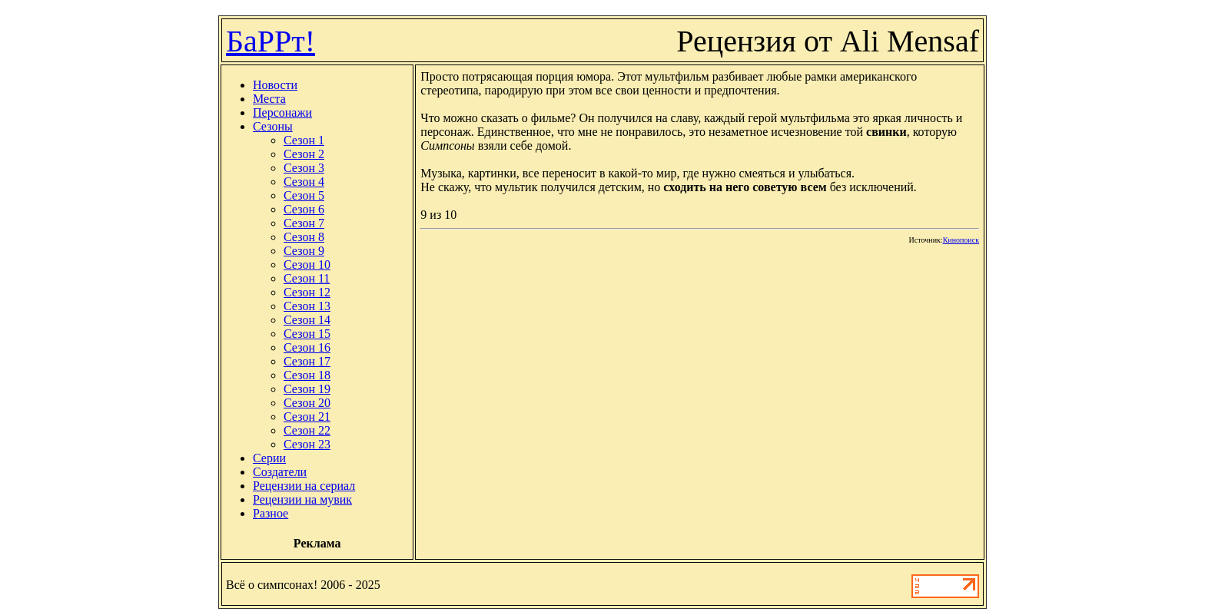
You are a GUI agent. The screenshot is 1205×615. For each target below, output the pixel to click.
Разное (270, 513)
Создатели (280, 471)
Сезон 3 (304, 167)
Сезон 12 (307, 292)
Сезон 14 (307, 319)
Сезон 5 (304, 195)
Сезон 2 (304, 153)
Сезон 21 (307, 416)
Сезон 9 (304, 250)
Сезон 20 (307, 402)
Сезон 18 (307, 375)
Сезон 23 (307, 444)
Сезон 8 (304, 236)
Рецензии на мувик (302, 499)
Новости (275, 84)
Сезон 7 (304, 223)
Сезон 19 (307, 388)
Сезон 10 (307, 264)
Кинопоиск (961, 240)
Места (269, 98)
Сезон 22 (307, 430)
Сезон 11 (307, 278)
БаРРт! (270, 41)
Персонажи (282, 112)
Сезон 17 (307, 361)
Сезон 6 (304, 209)
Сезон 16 (307, 347)
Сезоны (273, 126)
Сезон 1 (304, 140)
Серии (269, 458)
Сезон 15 (307, 333)
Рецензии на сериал (304, 485)
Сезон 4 (304, 181)
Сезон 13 (307, 305)
